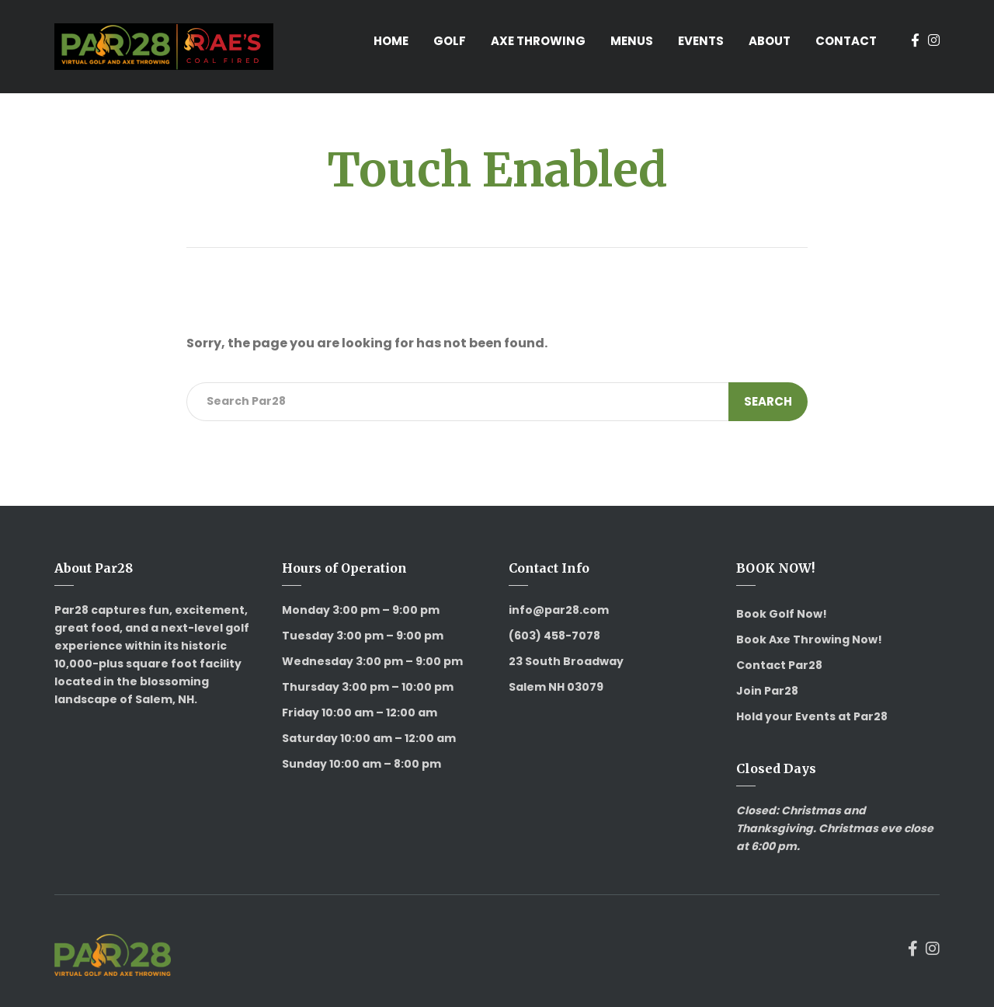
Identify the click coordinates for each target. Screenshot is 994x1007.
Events (701, 41)
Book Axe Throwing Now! (809, 639)
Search (768, 401)
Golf (449, 41)
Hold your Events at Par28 (812, 716)
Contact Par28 (779, 665)
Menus (631, 41)
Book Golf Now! (781, 614)
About (770, 41)
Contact (846, 41)
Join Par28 (767, 691)
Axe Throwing (538, 41)
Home (391, 41)
